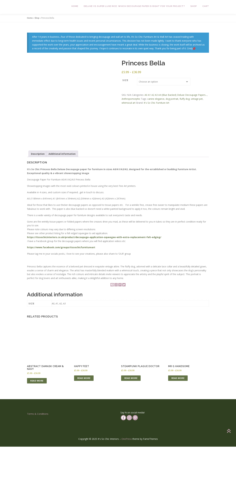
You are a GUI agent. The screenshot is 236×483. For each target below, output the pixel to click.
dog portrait (172, 98)
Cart (205, 6)
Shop (193, 6)
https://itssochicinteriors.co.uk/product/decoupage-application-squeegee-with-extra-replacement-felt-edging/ (94, 273)
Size (125, 80)
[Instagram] (116, 321)
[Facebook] (112, 321)
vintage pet (197, 98)
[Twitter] (124, 321)
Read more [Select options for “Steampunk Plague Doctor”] (131, 414)
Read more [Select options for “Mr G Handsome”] (178, 414)
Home (74, 6)
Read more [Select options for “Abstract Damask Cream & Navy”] (36, 417)
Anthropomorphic (131, 98)
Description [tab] (38, 190)
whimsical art (129, 102)
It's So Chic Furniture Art (156, 102)
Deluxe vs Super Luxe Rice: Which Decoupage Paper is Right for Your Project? (134, 6)
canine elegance (155, 98)
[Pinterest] (120, 321)
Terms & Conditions (37, 450)
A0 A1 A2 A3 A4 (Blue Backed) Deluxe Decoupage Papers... (176, 94)
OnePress (126, 475)
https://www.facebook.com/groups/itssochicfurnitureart (61, 283)
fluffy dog (185, 98)
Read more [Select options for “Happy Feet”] (83, 414)
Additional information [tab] (62, 190)
